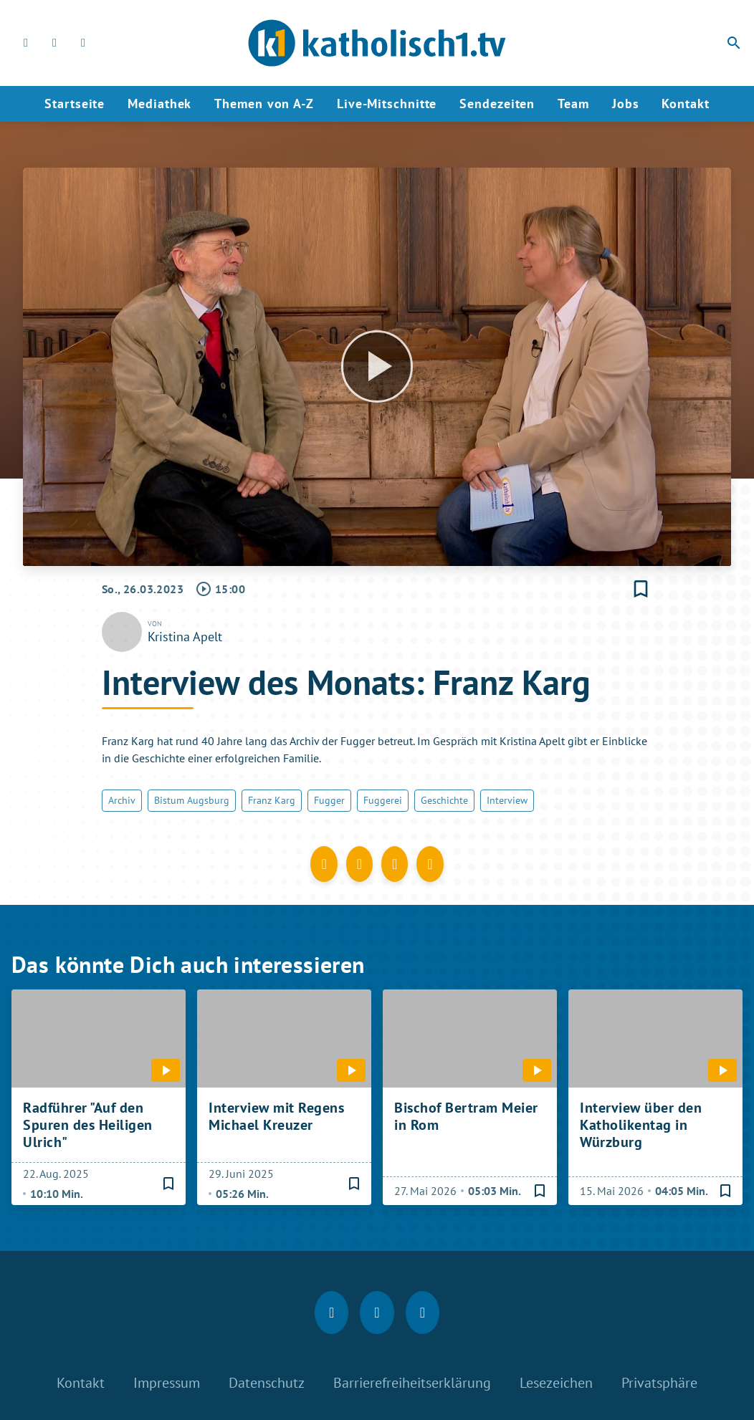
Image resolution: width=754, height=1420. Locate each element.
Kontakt (685, 103)
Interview (507, 800)
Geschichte (444, 800)
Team (573, 103)
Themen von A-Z (264, 103)
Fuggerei (382, 800)
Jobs (625, 103)
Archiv (121, 800)
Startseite (74, 103)
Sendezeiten (497, 103)
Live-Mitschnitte (386, 103)
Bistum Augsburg (191, 800)
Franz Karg (271, 800)
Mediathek (159, 103)
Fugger (329, 800)
